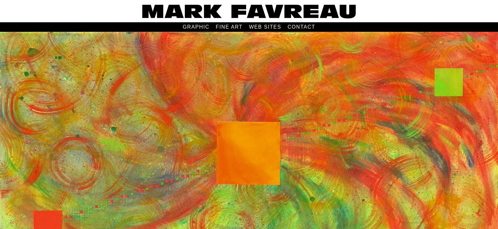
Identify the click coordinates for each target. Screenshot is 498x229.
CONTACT (301, 27)
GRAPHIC (196, 27)
